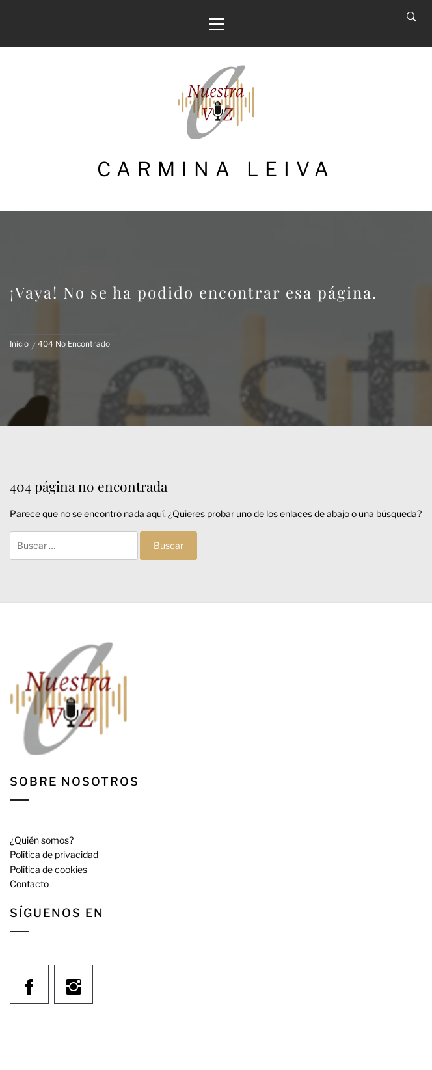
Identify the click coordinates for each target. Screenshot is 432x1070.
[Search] (411, 17)
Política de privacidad (54, 854)
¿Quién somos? (42, 840)
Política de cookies (48, 869)
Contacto (29, 883)
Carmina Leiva (216, 169)
